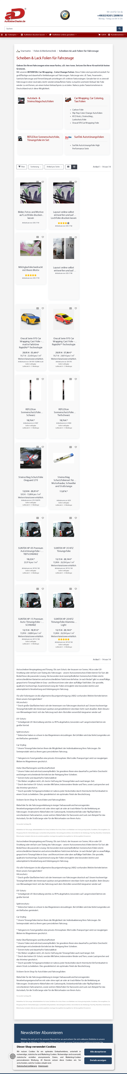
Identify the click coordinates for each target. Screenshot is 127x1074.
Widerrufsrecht (77, 968)
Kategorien (44, 958)
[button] (68, 167)
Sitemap (74, 959)
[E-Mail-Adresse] (68, 913)
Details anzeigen (98, 1060)
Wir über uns (45, 949)
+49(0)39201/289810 (110, 15)
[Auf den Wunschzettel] (43, 182)
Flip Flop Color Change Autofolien (87, 113)
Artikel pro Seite (53, 167)
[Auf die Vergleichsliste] (37, 182)
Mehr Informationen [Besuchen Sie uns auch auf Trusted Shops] (77, 1070)
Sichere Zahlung (109, 954)
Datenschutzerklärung (83, 901)
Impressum (75, 965)
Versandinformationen (50, 955)
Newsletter (44, 961)
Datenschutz (76, 953)
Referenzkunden (78, 962)
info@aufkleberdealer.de (18, 1028)
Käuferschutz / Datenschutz (108, 950)
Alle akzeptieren (98, 1052)
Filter (21, 167)
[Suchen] (60, 28)
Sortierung (35, 167)
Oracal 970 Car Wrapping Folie (85, 123)
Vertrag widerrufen (63, 1037)
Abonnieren (96, 914)
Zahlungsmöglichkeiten (51, 952)
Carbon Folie (77, 110)
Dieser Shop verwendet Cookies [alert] (36, 1047)
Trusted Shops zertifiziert (108, 958)
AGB (72, 956)
